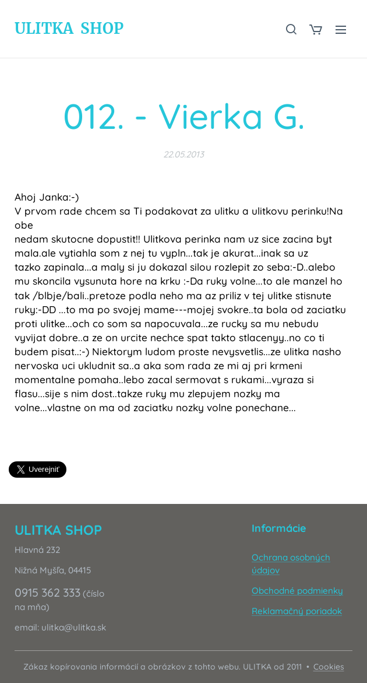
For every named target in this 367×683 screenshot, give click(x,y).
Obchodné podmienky (297, 590)
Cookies (328, 666)
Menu (341, 29)
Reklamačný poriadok (297, 611)
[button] (290, 29)
